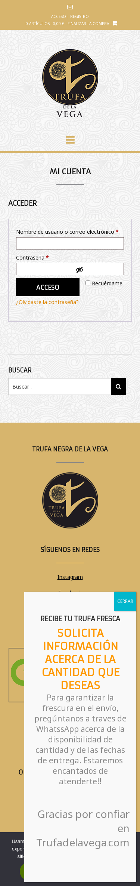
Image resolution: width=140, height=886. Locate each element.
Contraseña (46, 256)
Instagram (70, 576)
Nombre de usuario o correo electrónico (70, 231)
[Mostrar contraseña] (97, 270)
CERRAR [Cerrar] (125, 601)
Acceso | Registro (70, 16)
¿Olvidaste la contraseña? (47, 302)
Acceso (47, 287)
